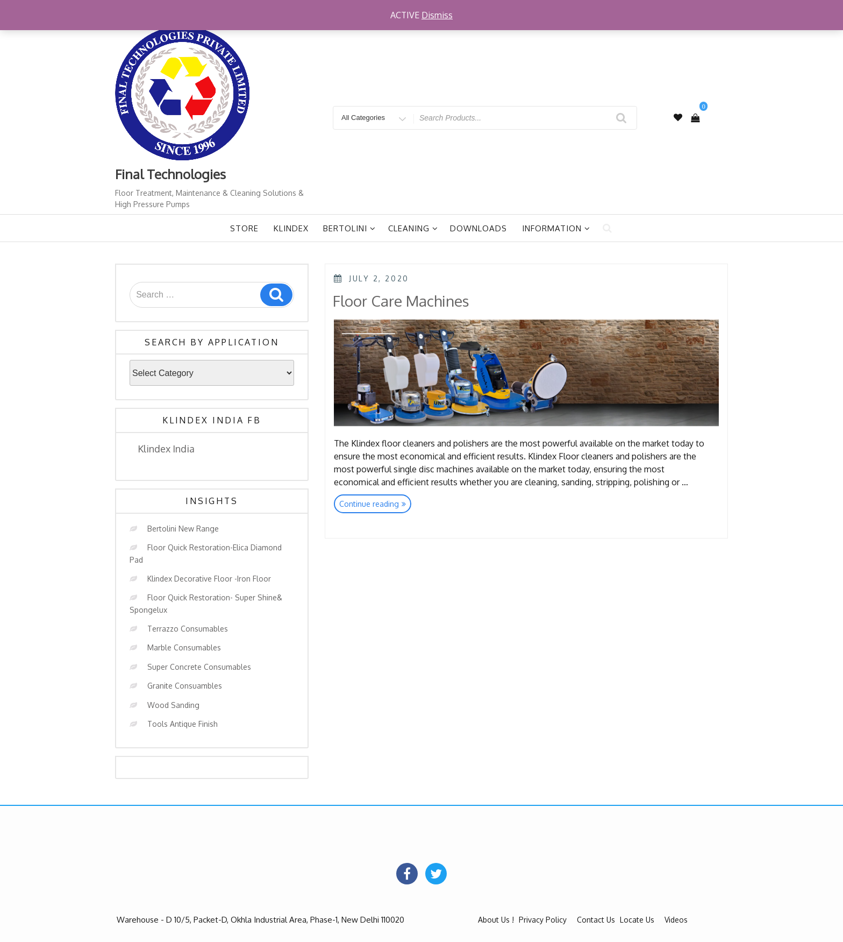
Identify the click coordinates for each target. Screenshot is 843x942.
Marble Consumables (184, 647)
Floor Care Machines (401, 300)
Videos (676, 919)
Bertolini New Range (183, 528)
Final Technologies (170, 174)
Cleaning (413, 228)
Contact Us (596, 919)
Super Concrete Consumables (199, 666)
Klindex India (166, 449)
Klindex (291, 228)
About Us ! (496, 919)
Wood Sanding (173, 705)
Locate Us (637, 919)
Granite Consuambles (184, 685)
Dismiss (437, 15)
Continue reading (375, 505)
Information (556, 228)
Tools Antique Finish (182, 723)
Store (244, 228)
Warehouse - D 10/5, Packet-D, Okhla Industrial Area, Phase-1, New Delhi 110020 (260, 920)
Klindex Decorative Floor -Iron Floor (209, 578)
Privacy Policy (543, 919)
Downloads (478, 228)
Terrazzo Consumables (187, 628)
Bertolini (349, 228)
